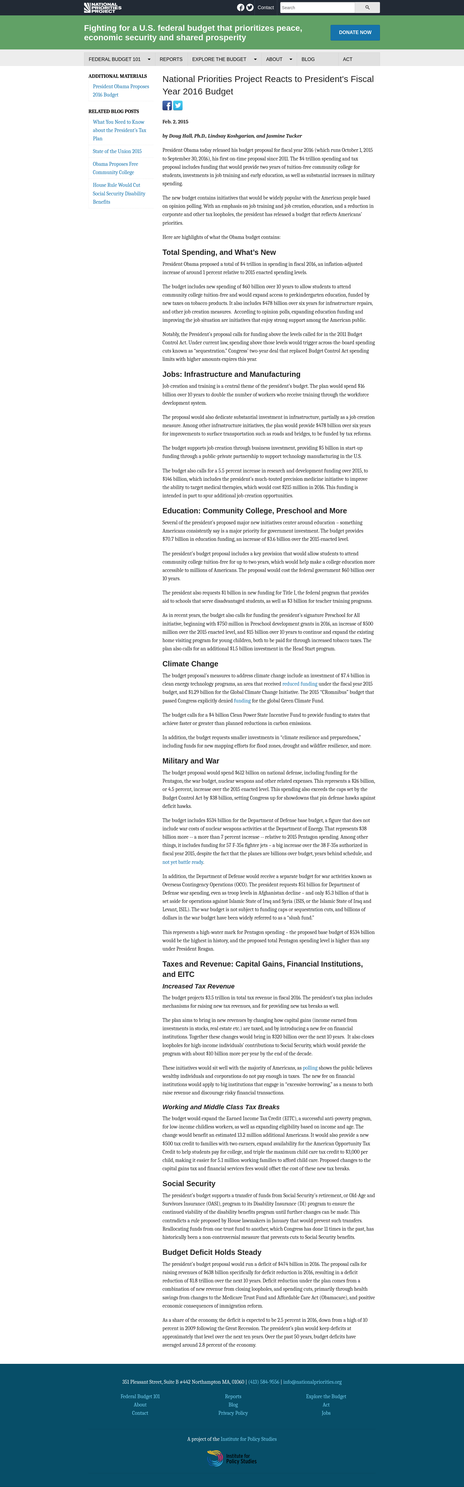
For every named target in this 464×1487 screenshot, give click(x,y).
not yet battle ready (182, 862)
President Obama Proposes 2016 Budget (121, 90)
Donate (355, 32)
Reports (171, 59)
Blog (308, 59)
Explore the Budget (219, 59)
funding (242, 701)
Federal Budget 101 (115, 59)
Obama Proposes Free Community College (115, 168)
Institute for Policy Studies (249, 1439)
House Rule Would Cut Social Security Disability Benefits (119, 193)
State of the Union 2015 (117, 151)
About (274, 59)
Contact (266, 7)
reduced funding (299, 684)
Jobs (326, 1413)
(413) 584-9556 (263, 1382)
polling (310, 1068)
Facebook (167, 105)
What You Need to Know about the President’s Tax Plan (119, 130)
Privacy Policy (233, 1413)
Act (347, 59)
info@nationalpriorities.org (312, 1382)
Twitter (178, 105)
